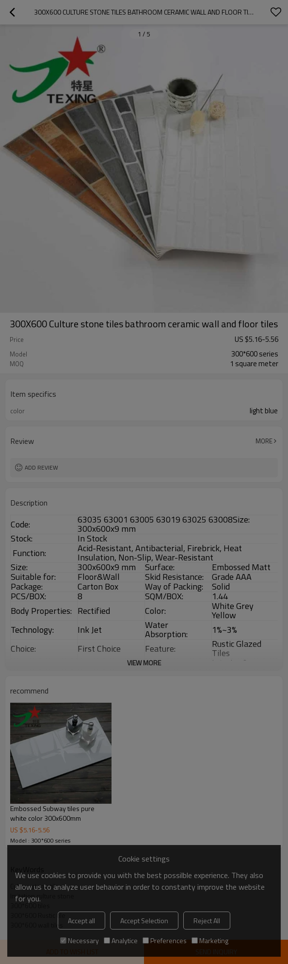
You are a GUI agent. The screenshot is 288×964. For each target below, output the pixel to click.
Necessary (79, 940)
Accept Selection (144, 920)
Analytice (121, 940)
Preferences (165, 940)
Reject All (206, 920)
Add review (41, 467)
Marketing (210, 940)
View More (144, 663)
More (264, 441)
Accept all (81, 920)
